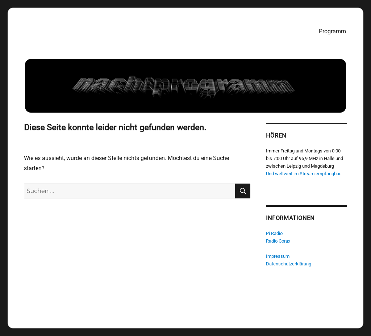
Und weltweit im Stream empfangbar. (304, 173)
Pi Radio (274, 233)
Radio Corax (278, 241)
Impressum (278, 256)
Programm (332, 31)
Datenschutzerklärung (289, 263)
